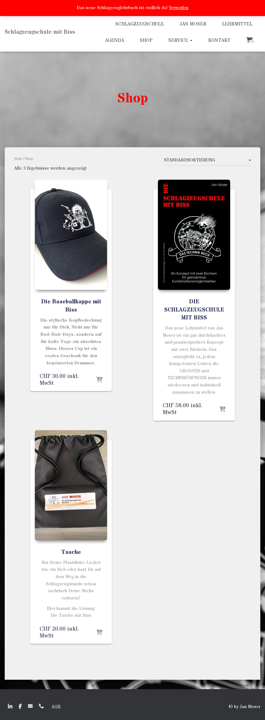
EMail (30, 706)
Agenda (114, 40)
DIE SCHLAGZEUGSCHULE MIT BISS (194, 309)
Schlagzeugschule (139, 24)
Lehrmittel (237, 24)
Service (180, 40)
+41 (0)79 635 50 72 (41, 706)
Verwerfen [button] (178, 8)
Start (18, 158)
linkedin (10, 707)
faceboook (20, 707)
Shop (146, 40)
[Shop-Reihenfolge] (207, 161)
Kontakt (219, 40)
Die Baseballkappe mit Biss (71, 305)
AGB (56, 707)
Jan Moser (193, 24)
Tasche (71, 552)
